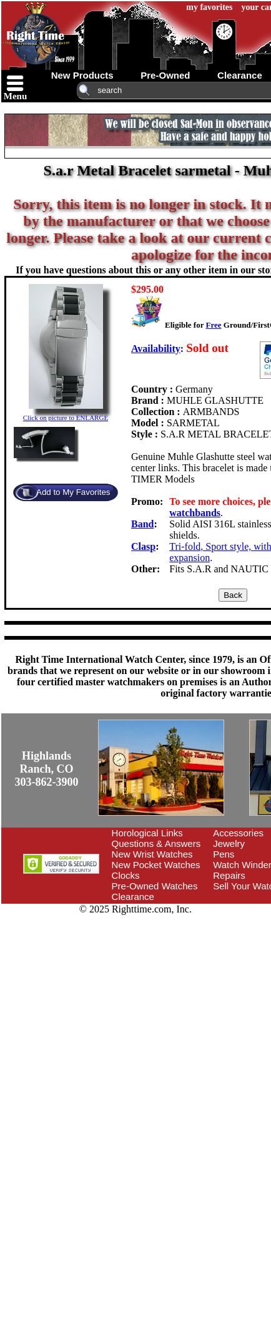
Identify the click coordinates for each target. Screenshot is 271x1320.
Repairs (229, 875)
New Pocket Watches (156, 864)
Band (142, 524)
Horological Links (147, 833)
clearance (239, 75)
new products (82, 75)
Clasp (143, 546)
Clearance (133, 896)
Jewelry (229, 843)
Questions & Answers (156, 843)
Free (213, 325)
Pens (223, 854)
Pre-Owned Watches (155, 886)
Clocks (126, 875)
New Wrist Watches (152, 854)
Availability (155, 348)
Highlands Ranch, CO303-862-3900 (47, 769)
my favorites (209, 7)
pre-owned (165, 75)
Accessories (238, 833)
